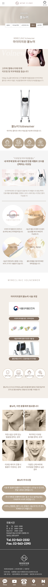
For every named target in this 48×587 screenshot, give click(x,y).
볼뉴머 (33, 25)
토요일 (10, 529)
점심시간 (9, 531)
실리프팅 (39, 25)
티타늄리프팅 (15, 25)
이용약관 (26, 569)
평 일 (9, 526)
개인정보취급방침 (8, 569)
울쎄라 (8, 25)
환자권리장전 (18, 569)
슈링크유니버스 (25, 25)
